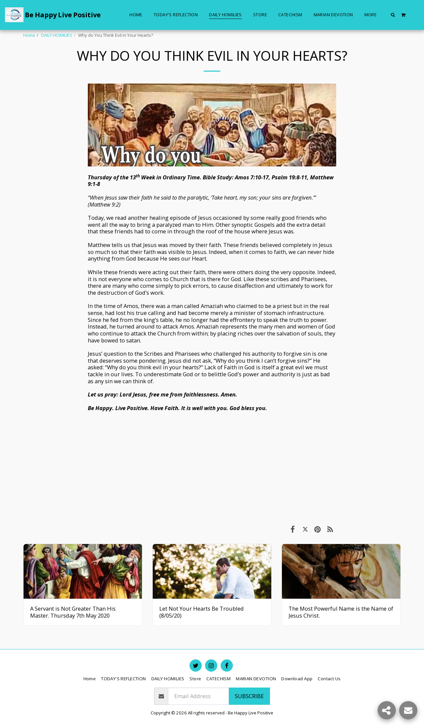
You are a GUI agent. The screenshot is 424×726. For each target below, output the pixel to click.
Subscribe (249, 696)
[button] (393, 14)
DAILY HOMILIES (56, 35)
